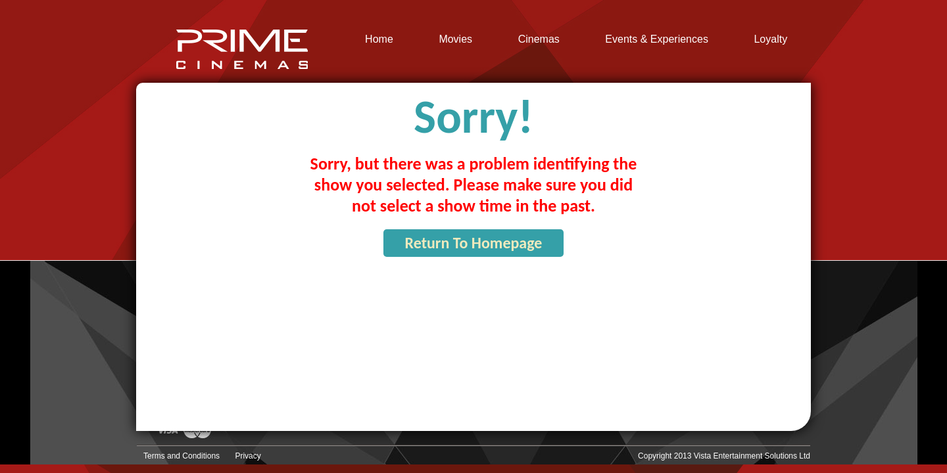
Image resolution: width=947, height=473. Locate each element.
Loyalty (770, 39)
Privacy (247, 456)
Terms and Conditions (181, 456)
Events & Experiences (656, 39)
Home (379, 39)
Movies (455, 39)
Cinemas (539, 39)
